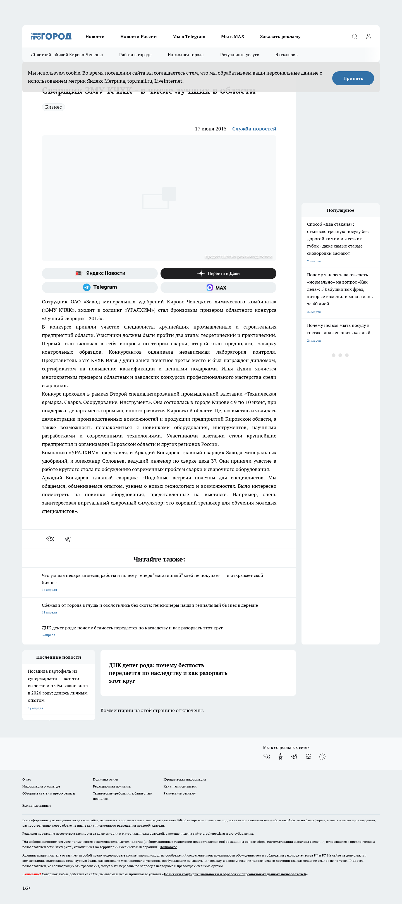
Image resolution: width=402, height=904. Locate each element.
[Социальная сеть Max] (218, 287)
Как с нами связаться (180, 786)
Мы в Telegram (189, 36)
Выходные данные (36, 805)
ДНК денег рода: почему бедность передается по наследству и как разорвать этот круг (159, 632)
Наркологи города (186, 54)
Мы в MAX (233, 36)
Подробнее (168, 847)
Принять (353, 78)
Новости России (138, 36)
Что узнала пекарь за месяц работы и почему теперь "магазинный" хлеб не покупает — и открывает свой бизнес (159, 582)
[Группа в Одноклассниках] (281, 756)
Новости (95, 36)
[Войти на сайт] (368, 36)
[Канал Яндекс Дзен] (218, 273)
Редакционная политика (112, 786)
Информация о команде (41, 786)
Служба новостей (254, 128)
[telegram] (69, 539)
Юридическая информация (185, 779)
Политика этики (105, 779)
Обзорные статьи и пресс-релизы (48, 793)
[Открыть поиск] (354, 36)
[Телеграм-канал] (100, 287)
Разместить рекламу (180, 793)
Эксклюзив (287, 54)
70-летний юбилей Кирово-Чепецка (66, 54)
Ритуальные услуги (239, 54)
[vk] (50, 539)
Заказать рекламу (280, 36)
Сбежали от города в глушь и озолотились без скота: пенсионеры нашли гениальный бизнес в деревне (159, 609)
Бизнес (53, 107)
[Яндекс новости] (100, 273)
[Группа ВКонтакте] (267, 756)
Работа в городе (135, 54)
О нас (26, 779)
